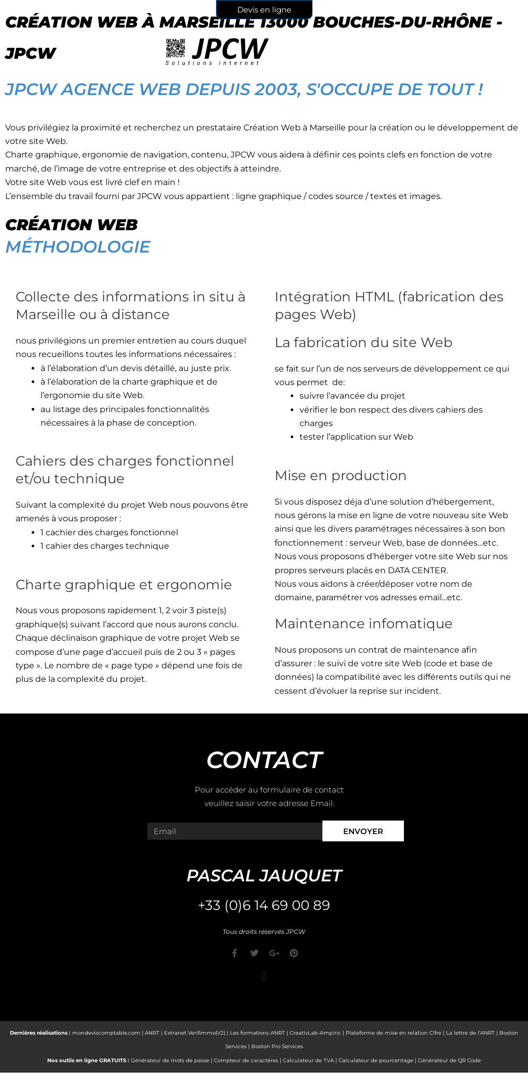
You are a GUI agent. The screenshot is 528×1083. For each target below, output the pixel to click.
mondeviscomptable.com (106, 1032)
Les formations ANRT (257, 1032)
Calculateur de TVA (308, 1060)
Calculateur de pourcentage (376, 1060)
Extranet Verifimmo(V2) (194, 1032)
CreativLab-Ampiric (315, 1032)
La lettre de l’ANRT (470, 1032)
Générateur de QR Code (449, 1060)
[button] (264, 976)
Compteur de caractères (246, 1060)
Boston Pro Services (277, 1046)
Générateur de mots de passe (170, 1060)
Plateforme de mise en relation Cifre (393, 1032)
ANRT (152, 1032)
